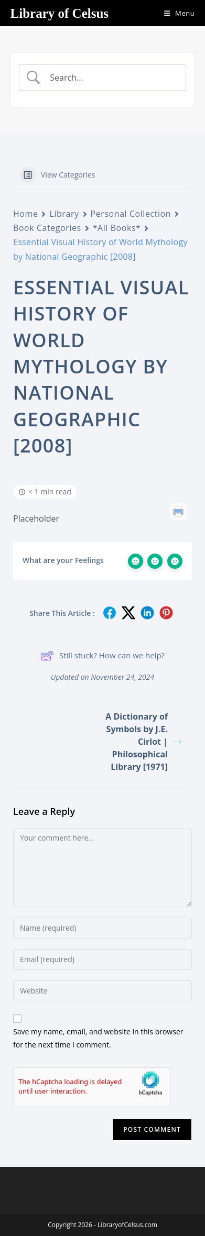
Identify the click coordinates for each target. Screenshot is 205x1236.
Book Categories (47, 228)
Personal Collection (131, 213)
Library (64, 213)
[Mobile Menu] (175, 13)
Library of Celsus (59, 13)
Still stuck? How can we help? (102, 656)
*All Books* (117, 228)
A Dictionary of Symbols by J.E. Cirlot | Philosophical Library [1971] (143, 741)
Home (25, 213)
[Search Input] (111, 77)
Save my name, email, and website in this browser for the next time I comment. (98, 1038)
